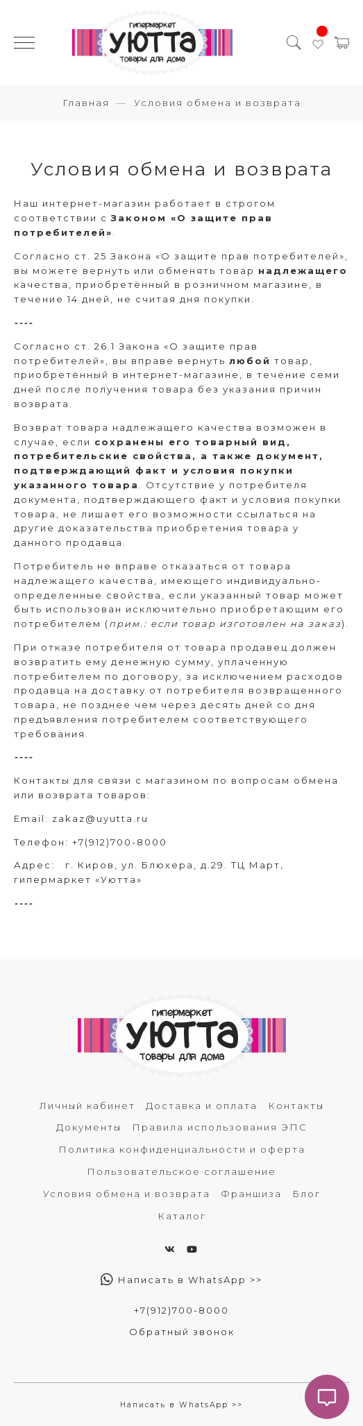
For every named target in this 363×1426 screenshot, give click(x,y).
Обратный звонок (182, 1331)
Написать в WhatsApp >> (181, 1279)
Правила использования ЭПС (219, 1127)
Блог (306, 1193)
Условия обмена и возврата (126, 1193)
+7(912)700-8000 (119, 842)
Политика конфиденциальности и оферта (181, 1149)
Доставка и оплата (202, 1105)
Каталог (182, 1215)
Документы (88, 1127)
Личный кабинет (87, 1105)
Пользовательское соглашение (181, 1171)
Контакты (296, 1105)
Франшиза (251, 1193)
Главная (86, 102)
